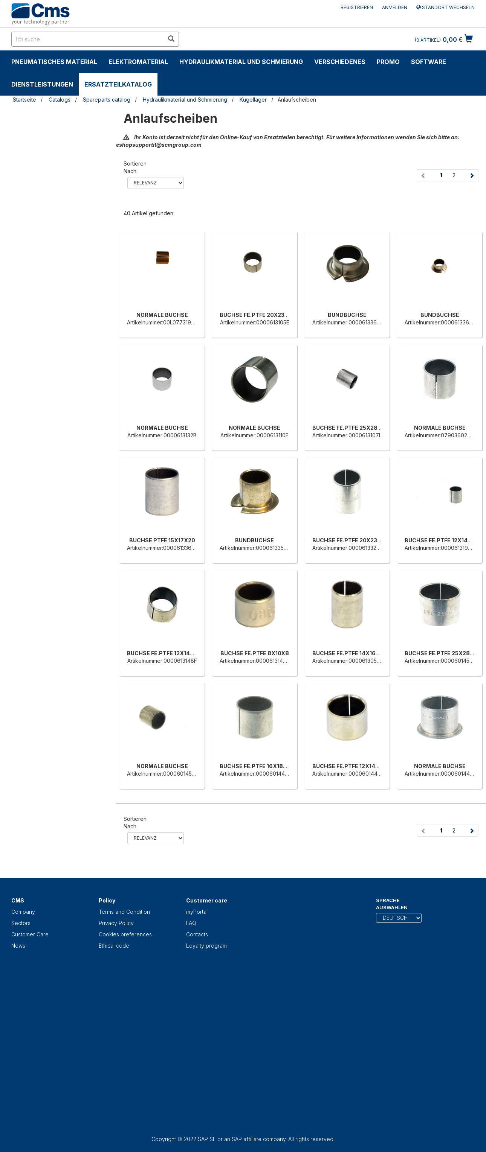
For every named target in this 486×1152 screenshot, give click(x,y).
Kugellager (253, 99)
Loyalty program (206, 945)
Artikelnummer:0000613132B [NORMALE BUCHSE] (162, 435)
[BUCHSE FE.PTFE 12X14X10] (347, 725)
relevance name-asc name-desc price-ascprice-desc (155, 183)
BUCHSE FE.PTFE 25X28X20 (443, 653)
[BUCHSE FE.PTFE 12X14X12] (162, 612)
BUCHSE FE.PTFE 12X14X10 (348, 766)
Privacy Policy (116, 923)
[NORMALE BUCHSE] (162, 273)
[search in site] (88, 39)
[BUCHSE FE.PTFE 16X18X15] (255, 725)
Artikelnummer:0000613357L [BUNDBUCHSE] (255, 548)
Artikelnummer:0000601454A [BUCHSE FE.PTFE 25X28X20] (440, 660)
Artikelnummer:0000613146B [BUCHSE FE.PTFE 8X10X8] (255, 660)
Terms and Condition (124, 912)
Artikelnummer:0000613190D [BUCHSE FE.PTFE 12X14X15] (440, 548)
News (18, 945)
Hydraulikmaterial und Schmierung (241, 61)
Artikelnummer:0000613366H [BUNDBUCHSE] (348, 322)
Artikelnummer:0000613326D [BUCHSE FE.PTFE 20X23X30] (348, 548)
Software (428, 61)
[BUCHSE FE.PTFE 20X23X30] (347, 499)
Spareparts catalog (106, 99)
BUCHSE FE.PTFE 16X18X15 (256, 766)
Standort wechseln (445, 7)
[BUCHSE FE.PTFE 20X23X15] (255, 273)
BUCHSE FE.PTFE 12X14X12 (163, 653)
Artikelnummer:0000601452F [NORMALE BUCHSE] (162, 773)
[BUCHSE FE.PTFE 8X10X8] (255, 612)
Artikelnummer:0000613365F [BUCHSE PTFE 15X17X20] (162, 548)
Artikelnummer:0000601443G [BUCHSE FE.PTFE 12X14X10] (348, 773)
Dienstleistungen (42, 84)
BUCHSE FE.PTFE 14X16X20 (349, 653)
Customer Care (30, 934)
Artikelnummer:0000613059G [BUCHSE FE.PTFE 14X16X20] (348, 660)
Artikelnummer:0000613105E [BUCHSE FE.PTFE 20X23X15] (254, 322)
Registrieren (357, 7)
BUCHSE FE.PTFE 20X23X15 (257, 315)
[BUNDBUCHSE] (347, 273)
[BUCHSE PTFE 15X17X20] (162, 499)
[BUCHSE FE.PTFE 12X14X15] (440, 499)
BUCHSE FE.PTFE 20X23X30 (350, 540)
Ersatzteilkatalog (118, 84)
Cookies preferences (125, 934)
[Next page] (471, 175)
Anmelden (394, 7)
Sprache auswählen (392, 903)
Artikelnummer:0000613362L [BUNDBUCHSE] (440, 322)
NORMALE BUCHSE (162, 315)
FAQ (191, 923)
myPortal (197, 912)
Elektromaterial (138, 61)
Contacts (197, 934)
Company (23, 912)
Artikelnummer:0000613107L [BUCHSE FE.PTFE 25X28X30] (347, 435)
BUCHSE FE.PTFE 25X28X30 (350, 428)
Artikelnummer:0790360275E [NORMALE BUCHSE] (441, 435)
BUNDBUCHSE (347, 315)
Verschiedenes (339, 61)
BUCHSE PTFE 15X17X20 (162, 540)
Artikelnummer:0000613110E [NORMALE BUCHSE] (254, 435)
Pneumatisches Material (54, 61)
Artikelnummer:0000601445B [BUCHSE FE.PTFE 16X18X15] (255, 773)
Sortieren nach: (135, 167)
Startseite (24, 99)
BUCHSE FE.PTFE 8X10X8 (254, 653)
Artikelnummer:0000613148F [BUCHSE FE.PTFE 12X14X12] (162, 660)
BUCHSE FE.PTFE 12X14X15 (441, 540)
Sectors (21, 923)
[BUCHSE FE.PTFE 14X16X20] (347, 612)
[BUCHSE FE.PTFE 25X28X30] (347, 386)
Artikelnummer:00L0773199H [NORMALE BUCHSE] (162, 322)
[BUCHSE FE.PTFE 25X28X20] (440, 612)
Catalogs (59, 99)
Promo (388, 61)
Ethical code (114, 945)
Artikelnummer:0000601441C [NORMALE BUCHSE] (440, 773)
